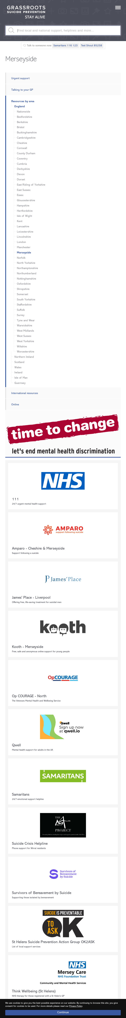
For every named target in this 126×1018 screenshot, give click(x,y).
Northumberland (26, 273)
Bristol (20, 127)
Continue (63, 1012)
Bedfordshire (24, 117)
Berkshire (22, 122)
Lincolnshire (24, 237)
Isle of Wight (24, 216)
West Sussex (24, 336)
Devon (21, 174)
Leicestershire (25, 231)
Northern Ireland (24, 357)
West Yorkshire (25, 341)
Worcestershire (25, 351)
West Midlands (25, 330)
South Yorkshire (26, 299)
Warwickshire (24, 325)
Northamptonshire (27, 268)
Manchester (23, 247)
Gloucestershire (26, 200)
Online (15, 404)
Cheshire (22, 143)
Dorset (21, 179)
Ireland (18, 372)
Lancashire (23, 226)
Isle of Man (21, 377)
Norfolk (21, 258)
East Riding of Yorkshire (31, 184)
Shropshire (23, 289)
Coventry (22, 158)
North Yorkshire (26, 263)
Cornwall (22, 148)
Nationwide (23, 111)
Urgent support (20, 78)
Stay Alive (26, 12)
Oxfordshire (24, 284)
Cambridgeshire (26, 137)
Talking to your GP (22, 90)
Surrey (20, 315)
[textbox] (63, 30)
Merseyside (24, 252)
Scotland (19, 362)
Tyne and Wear (26, 320)
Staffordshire (24, 304)
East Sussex (24, 190)
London (21, 242)
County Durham (26, 153)
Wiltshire (22, 346)
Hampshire (23, 205)
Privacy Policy (75, 1006)
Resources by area (22, 101)
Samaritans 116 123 (65, 45)
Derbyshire (23, 169)
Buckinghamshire (27, 132)
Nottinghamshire (26, 278)
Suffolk (21, 310)
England (19, 106)
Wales (17, 367)
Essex (20, 195)
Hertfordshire (25, 211)
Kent (19, 221)
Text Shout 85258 (91, 45)
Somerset (22, 294)
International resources (24, 393)
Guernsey (20, 383)
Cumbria (22, 164)
